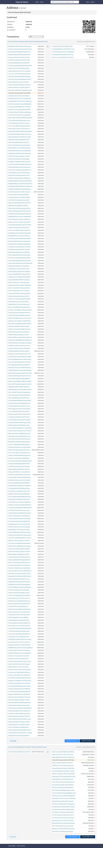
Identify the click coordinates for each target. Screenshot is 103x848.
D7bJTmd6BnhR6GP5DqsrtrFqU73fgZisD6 (18, 411)
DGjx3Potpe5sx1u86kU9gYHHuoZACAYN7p (63, 57)
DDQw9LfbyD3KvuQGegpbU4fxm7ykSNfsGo (19, 271)
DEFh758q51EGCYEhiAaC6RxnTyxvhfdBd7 (19, 200)
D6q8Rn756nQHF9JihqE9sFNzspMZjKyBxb (18, 494)
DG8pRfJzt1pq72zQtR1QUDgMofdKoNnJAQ (19, 329)
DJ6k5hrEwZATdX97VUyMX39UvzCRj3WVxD (19, 84)
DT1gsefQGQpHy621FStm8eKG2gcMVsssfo (19, 557)
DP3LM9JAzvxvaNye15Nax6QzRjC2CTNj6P (19, 60)
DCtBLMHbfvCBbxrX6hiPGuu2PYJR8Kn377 (19, 95)
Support (93, 2)
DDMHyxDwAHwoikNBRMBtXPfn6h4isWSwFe (19, 546)
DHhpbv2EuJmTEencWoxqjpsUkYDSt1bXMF (19, 109)
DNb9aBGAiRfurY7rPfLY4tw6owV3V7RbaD (19, 529)
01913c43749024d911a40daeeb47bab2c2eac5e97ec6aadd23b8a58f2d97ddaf (28, 41)
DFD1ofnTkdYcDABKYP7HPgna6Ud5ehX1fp (19, 126)
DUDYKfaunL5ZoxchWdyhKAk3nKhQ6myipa (19, 601)
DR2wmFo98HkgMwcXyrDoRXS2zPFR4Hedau (19, 587)
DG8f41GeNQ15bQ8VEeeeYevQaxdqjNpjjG (18, 159)
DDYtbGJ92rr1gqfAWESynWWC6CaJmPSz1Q (19, 537)
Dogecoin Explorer (22, 2)
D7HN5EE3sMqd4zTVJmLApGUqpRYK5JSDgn (19, 370)
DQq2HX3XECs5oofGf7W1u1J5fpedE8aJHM (19, 98)
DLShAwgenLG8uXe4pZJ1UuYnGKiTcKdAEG (19, 447)
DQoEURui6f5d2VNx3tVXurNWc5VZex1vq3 (19, 406)
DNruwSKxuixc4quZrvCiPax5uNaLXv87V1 (18, 658)
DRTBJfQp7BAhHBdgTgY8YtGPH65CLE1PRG (19, 211)
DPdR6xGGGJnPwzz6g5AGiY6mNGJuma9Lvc (19, 661)
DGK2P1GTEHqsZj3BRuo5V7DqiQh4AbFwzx (19, 516)
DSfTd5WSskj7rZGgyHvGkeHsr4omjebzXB (18, 466)
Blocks (37, 2)
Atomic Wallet (12, 846)
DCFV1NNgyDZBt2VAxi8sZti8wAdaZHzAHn (19, 365)
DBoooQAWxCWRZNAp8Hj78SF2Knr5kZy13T (19, 51)
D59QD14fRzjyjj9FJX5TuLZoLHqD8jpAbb (18, 617)
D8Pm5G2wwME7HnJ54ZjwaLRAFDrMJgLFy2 (19, 570)
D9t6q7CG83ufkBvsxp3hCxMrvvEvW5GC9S (19, 716)
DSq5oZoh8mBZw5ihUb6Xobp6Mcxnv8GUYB (19, 730)
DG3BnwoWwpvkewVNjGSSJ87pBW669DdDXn (20, 708)
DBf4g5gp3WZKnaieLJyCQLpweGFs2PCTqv (19, 235)
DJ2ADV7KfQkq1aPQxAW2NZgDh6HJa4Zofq (19, 513)
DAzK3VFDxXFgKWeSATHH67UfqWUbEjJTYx (19, 711)
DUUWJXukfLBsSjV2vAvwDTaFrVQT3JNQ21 (19, 480)
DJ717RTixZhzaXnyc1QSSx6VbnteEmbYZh (63, 815)
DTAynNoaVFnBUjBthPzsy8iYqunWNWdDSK (19, 688)
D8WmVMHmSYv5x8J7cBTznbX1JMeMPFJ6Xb (64, 798)
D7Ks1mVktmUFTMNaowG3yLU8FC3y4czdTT (63, 782)
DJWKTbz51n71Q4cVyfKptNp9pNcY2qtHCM (19, 299)
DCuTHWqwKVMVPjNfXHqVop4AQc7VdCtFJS (19, 686)
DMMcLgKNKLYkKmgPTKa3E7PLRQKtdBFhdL (63, 757)
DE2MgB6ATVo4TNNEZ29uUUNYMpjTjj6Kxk (19, 584)
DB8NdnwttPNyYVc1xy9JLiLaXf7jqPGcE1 (18, 667)
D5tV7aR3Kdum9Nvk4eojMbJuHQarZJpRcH (19, 120)
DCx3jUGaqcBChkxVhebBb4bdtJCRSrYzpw (62, 54)
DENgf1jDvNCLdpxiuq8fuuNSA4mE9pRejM (62, 801)
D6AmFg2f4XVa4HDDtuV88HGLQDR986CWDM (20, 131)
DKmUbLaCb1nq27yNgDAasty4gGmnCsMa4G (19, 323)
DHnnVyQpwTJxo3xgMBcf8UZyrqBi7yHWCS (19, 543)
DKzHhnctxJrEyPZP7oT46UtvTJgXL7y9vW (62, 754)
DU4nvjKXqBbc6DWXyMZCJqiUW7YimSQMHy (19, 224)
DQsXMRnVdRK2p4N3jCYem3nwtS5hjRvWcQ (19, 653)
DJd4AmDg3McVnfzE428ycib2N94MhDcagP (19, 477)
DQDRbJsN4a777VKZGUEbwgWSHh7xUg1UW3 (63, 776)
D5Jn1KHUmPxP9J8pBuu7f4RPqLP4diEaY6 (63, 784)
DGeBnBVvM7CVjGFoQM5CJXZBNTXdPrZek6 (19, 576)
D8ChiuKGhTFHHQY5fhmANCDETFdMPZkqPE (19, 285)
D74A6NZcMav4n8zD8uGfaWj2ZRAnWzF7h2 (19, 213)
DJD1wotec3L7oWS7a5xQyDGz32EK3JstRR (19, 73)
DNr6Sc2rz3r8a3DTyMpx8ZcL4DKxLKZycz (62, 762)
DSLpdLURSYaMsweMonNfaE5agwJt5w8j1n (19, 422)
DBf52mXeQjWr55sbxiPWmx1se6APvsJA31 (19, 241)
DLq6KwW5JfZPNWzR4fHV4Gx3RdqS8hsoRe (19, 189)
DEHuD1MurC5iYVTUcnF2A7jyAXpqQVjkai (18, 68)
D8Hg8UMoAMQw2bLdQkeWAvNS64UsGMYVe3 (20, 183)
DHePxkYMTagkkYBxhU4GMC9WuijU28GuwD (19, 702)
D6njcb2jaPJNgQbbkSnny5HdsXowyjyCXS (18, 351)
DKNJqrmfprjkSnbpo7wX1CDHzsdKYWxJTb (19, 612)
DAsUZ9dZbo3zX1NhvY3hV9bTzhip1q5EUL (63, 820)
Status (41, 2)
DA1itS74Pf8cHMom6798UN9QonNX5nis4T (19, 315)
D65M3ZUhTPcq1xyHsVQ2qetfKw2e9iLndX (63, 765)
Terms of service (21, 846)
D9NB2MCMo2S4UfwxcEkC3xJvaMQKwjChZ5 (19, 216)
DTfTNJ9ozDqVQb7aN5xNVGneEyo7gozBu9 (63, 817)
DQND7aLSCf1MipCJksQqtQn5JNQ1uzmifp (19, 450)
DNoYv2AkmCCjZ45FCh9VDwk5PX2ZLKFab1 (19, 439)
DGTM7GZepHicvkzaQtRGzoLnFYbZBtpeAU (19, 683)
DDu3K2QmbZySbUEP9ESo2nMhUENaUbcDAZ (20, 461)
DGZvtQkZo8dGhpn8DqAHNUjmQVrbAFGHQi (19, 751)
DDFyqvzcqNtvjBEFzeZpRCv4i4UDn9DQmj (18, 398)
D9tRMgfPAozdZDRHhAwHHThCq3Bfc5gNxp (19, 153)
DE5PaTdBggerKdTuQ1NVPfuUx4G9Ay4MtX (19, 408)
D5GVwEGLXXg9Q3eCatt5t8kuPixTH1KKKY (19, 700)
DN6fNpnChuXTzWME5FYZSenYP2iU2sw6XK (19, 680)
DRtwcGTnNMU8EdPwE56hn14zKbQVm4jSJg (19, 359)
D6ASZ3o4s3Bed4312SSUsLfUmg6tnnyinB (19, 650)
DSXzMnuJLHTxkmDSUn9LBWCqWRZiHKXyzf (19, 505)
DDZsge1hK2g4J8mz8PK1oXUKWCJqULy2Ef (19, 414)
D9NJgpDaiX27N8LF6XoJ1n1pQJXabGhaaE (19, 472)
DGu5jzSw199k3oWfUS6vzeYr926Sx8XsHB (19, 348)
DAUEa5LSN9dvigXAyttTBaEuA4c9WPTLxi (19, 296)
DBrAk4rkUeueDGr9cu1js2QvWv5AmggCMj (19, 526)
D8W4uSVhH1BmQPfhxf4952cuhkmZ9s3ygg (63, 823)
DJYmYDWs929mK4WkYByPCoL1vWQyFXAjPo (20, 428)
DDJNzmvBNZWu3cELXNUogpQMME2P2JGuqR (64, 793)
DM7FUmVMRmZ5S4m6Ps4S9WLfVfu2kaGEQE (20, 117)
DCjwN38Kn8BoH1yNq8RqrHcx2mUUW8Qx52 (19, 485)
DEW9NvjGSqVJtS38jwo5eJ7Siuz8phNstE (18, 266)
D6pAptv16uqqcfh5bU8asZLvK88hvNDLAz (18, 458)
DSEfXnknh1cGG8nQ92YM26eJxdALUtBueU (19, 474)
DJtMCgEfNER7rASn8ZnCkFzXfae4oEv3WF (19, 293)
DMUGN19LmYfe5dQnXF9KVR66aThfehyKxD (63, 828)
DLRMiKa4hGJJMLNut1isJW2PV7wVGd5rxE (19, 345)
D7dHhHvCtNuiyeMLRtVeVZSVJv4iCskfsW (18, 290)
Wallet (87, 2)
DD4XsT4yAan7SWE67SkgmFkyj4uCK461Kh (19, 208)
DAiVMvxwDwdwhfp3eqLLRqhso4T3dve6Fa (19, 551)
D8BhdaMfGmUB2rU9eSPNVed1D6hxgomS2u (19, 46)
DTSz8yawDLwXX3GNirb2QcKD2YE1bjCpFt (19, 417)
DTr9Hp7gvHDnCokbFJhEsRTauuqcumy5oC (19, 510)
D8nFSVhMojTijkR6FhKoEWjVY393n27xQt (18, 142)
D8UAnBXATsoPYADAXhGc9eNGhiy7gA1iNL (19, 441)
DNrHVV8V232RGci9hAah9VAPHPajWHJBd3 (19, 76)
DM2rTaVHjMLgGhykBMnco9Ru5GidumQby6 (19, 255)
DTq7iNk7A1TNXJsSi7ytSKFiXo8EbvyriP (18, 606)
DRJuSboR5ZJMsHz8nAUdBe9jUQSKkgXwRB (19, 628)
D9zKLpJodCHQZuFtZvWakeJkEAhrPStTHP (19, 603)
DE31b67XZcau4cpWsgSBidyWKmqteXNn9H (19, 257)
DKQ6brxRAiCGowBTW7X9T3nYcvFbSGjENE (19, 71)
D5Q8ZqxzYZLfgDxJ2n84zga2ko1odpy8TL (19, 156)
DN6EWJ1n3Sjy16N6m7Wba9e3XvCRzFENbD (63, 773)
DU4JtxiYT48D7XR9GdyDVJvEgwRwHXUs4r (19, 274)
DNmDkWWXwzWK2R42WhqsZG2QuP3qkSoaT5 (20, 186)
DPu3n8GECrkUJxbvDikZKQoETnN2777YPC (19, 491)
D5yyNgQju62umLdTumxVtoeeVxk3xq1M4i (19, 524)
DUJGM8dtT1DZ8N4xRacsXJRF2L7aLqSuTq (19, 161)
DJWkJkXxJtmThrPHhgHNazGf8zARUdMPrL (19, 277)
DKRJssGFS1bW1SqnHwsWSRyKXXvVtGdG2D (19, 79)
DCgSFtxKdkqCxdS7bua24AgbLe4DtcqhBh (19, 724)
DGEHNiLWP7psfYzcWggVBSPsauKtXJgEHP (19, 244)
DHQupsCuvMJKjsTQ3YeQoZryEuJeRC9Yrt (19, 57)
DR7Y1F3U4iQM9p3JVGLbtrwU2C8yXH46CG (19, 145)
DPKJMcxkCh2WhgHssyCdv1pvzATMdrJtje (19, 252)
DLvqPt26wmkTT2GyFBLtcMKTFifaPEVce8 (19, 672)
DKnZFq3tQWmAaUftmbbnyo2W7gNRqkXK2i (19, 150)
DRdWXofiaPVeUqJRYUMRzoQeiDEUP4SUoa (19, 609)
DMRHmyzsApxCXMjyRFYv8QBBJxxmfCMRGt (19, 381)
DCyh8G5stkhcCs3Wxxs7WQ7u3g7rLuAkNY (19, 614)
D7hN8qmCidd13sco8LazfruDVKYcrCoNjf (18, 268)
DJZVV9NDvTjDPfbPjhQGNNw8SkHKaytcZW (19, 691)
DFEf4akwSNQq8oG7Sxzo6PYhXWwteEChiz (19, 167)
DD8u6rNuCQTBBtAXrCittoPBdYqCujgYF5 (18, 326)
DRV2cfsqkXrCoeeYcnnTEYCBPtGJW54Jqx (19, 625)
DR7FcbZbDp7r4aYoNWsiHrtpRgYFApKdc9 (62, 831)
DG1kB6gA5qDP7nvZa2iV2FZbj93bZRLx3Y (62, 779)
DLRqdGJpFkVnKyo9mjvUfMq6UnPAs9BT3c (19, 312)
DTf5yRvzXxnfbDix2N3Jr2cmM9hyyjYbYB (18, 631)
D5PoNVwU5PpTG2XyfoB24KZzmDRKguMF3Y (63, 795)
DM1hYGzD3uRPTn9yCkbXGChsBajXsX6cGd (19, 392)
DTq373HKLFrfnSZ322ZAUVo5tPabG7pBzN (63, 812)
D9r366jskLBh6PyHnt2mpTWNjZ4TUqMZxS (19, 197)
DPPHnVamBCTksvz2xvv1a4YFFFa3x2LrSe (19, 128)
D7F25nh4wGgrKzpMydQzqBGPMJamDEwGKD (20, 65)
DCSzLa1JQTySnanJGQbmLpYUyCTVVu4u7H (19, 430)
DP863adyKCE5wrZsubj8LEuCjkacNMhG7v (18, 735)
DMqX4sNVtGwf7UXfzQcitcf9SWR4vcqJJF (19, 304)
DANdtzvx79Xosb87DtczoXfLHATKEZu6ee (19, 227)
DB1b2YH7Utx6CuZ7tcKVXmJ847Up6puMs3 (19, 669)
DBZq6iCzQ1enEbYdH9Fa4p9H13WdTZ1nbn (19, 354)
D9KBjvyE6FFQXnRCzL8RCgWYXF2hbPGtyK (19, 581)
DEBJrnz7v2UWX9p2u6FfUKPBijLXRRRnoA (62, 787)
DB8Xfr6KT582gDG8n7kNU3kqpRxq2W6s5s (19, 721)
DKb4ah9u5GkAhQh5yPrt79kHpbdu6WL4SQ (19, 54)
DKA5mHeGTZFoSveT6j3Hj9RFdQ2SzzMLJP (19, 433)
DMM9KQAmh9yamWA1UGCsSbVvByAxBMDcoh (20, 647)
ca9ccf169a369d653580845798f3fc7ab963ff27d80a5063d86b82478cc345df (27, 747)
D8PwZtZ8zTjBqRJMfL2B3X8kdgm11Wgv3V (63, 771)
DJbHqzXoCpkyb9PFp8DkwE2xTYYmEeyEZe (19, 106)
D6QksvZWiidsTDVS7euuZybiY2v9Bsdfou (18, 82)
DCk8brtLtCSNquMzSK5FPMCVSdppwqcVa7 (19, 455)
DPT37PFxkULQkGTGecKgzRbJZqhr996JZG (19, 219)
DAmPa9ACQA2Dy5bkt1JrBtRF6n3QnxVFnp (19, 192)
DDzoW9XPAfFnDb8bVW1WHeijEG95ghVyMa (19, 678)
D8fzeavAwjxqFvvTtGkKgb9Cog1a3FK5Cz (18, 554)
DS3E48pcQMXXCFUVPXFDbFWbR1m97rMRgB (20, 732)
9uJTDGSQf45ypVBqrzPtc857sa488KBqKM (63, 51)
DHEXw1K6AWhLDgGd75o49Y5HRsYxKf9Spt (19, 532)
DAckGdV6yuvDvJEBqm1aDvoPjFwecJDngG (19, 573)
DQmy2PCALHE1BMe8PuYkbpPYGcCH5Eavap (19, 134)
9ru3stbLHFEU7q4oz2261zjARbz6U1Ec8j (62, 46)
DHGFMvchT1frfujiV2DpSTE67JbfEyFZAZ (18, 656)
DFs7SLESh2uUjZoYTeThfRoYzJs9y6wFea (19, 642)
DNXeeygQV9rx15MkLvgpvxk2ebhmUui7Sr (19, 175)
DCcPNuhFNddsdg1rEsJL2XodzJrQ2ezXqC (19, 123)
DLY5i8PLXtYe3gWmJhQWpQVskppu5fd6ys (19, 713)
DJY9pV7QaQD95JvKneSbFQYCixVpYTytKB (19, 518)
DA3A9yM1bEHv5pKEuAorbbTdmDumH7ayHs (19, 639)
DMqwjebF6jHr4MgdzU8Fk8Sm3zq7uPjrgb (19, 279)
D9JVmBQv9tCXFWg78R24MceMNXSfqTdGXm (20, 507)
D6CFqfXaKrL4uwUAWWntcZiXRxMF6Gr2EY (19, 634)
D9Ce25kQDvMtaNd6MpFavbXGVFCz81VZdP (19, 260)
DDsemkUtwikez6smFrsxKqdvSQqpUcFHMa (19, 395)
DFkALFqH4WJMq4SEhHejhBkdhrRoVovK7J (19, 579)
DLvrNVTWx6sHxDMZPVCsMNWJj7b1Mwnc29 (19, 164)
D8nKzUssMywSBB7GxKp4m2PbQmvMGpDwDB (20, 263)
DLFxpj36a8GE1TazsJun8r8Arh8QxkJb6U (18, 636)
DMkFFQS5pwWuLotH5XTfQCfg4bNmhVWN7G (20, 389)
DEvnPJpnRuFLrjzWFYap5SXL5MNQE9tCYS (19, 521)
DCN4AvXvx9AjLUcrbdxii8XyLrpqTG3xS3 (18, 334)
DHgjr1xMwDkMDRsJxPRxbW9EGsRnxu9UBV (19, 137)
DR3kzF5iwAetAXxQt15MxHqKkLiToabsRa (18, 592)
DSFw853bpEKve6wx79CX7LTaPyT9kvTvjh (19, 598)
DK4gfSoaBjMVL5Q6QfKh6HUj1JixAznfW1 (19, 469)
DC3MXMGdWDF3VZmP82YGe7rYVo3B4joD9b (20, 101)
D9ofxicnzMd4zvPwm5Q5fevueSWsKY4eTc (19, 623)
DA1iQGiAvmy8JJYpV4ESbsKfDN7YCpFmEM (63, 806)
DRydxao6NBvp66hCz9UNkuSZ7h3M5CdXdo (63, 768)
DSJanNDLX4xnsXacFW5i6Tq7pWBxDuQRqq (63, 809)
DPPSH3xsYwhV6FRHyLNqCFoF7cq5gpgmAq (63, 804)
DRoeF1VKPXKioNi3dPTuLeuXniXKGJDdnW (62, 826)
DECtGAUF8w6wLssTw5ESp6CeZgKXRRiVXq (19, 502)
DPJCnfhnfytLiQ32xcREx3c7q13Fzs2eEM (18, 590)
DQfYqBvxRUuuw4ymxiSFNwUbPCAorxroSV (19, 436)
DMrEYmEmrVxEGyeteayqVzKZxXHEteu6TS (19, 562)
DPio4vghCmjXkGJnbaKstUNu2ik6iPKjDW (18, 194)
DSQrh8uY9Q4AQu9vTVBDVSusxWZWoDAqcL (19, 112)
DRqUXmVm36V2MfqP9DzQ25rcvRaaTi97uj (19, 203)
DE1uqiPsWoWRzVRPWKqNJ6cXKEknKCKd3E (19, 400)
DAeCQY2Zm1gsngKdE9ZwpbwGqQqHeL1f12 (19, 170)
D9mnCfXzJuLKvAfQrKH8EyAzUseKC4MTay (63, 751)
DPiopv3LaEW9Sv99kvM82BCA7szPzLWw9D (19, 362)
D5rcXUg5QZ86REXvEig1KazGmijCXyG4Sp (19, 62)
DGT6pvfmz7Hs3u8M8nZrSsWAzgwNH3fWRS (20, 310)
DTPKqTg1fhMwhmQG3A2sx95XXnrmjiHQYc (19, 419)
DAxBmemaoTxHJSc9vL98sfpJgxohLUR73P (19, 222)
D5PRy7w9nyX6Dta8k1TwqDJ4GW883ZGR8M (19, 104)
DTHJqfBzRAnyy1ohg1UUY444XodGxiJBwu (19, 172)
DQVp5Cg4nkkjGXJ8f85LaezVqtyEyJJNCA (19, 705)
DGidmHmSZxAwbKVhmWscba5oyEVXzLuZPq (20, 49)
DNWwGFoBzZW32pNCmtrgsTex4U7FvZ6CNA (19, 318)
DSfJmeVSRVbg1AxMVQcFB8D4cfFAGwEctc (19, 496)
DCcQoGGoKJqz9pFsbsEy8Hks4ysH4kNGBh (19, 549)
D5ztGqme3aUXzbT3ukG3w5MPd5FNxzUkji (19, 403)
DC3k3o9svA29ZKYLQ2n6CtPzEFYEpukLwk (19, 664)
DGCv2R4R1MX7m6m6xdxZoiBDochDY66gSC (19, 356)
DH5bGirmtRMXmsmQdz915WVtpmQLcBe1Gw (20, 337)
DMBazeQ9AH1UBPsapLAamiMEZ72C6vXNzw (20, 373)
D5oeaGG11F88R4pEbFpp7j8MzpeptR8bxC (19, 444)
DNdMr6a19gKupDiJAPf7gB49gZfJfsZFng (19, 425)
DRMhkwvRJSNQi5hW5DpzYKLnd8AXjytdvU (19, 178)
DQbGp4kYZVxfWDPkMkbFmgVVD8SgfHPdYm (20, 340)
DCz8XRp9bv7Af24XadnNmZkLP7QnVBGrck (19, 246)
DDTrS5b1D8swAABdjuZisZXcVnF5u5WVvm (19, 595)
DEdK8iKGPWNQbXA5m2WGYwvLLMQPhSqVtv (20, 181)
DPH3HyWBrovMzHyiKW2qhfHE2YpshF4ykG (19, 249)
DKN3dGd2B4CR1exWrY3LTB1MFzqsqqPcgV (19, 148)
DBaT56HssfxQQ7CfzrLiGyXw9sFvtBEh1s (18, 301)
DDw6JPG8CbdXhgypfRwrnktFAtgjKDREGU (19, 378)
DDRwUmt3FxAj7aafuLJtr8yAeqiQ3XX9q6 (18, 282)
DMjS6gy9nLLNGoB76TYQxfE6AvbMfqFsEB (19, 645)
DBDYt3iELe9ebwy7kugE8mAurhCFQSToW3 (19, 697)
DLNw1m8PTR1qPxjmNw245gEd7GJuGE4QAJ (20, 384)
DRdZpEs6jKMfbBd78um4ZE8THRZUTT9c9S (63, 49)
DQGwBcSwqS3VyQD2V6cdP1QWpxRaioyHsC (19, 535)
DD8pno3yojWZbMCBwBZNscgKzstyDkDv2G (19, 559)
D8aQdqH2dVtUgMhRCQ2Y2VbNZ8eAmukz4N (20, 90)
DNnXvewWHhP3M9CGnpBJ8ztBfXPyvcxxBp (19, 719)
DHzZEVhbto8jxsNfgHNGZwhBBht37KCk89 (19, 463)
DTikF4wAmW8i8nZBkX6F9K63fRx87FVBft (19, 483)
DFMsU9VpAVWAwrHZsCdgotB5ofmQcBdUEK (19, 343)
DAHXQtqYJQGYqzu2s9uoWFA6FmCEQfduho (19, 367)
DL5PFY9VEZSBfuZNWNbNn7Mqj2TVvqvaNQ (63, 790)
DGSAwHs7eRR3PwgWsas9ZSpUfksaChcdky (19, 375)
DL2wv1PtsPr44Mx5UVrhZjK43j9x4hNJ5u (18, 727)
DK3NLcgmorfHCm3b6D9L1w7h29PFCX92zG (19, 321)
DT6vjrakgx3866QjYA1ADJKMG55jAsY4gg (18, 488)
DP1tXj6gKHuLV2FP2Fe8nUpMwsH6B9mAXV (19, 233)
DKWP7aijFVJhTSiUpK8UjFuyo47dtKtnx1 (18, 205)
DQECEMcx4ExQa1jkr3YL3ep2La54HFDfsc (18, 332)
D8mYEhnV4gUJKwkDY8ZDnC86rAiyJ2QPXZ (19, 238)
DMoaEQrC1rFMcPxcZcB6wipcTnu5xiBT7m (19, 540)
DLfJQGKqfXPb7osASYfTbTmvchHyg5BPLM (19, 115)
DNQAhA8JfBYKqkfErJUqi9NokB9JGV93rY (19, 139)
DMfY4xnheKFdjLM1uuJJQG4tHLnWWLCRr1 (19, 87)
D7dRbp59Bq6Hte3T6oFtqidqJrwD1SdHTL (18, 620)
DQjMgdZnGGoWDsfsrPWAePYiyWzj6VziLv (19, 386)
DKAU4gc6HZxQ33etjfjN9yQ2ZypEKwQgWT (19, 499)
